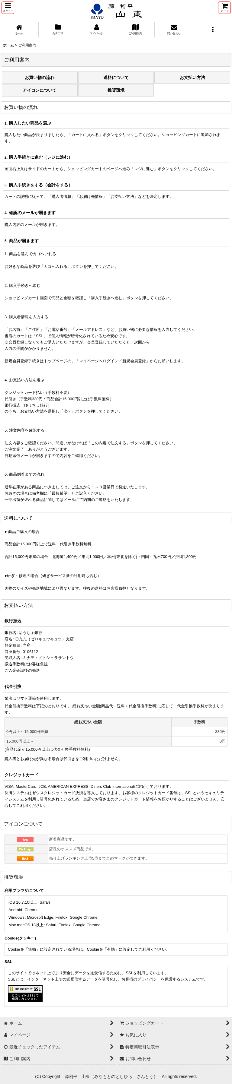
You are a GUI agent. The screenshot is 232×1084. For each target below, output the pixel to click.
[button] (8, 8)
